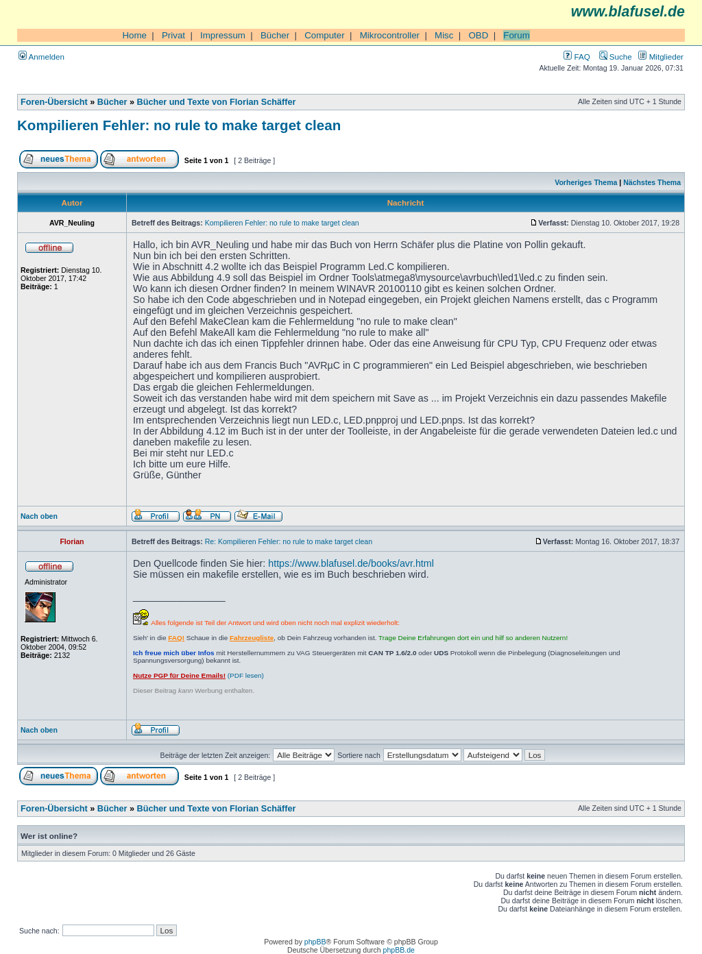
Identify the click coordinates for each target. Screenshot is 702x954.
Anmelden (41, 56)
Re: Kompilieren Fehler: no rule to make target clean (288, 541)
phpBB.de (399, 950)
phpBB (315, 942)
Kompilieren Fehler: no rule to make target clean (179, 125)
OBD (478, 35)
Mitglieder (660, 56)
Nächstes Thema (652, 182)
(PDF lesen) (198, 675)
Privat (173, 35)
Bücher (275, 35)
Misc (444, 35)
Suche (615, 56)
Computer (324, 35)
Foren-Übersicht (54, 102)
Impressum (222, 35)
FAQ (577, 56)
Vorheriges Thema (586, 182)
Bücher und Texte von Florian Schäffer (216, 102)
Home (134, 35)
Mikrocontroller (390, 35)
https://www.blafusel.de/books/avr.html (351, 563)
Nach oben (39, 516)
